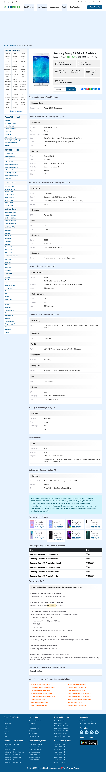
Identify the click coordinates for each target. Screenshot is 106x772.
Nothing (7, 84)
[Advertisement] (53, 28)
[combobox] (59, 89)
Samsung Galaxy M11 (11, 167)
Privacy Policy (33, 733)
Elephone (23, 84)
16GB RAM (8, 252)
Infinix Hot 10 (9, 170)
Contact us (32, 731)
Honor (15, 56)
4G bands (8, 265)
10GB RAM (8, 247)
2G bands (8, 259)
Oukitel (7, 92)
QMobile (7, 64)
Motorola (15, 66)
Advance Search (15, 111)
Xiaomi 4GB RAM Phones (38, 699)
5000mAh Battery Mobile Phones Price (79, 696)
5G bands (8, 267)
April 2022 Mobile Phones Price (77, 684)
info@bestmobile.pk (86, 721)
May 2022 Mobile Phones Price (40, 684)
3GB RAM (8, 236)
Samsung (13, 45)
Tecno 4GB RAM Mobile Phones (40, 690)
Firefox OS (8, 288)
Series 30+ (8, 299)
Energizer (15, 99)
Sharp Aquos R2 (10, 156)
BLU (23, 76)
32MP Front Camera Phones (39, 705)
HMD (15, 102)
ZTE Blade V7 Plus (10, 123)
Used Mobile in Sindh (10, 749)
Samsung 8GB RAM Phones (39, 702)
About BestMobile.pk (35, 721)
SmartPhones (8, 721)
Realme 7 (8, 178)
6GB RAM (8, 241)
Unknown (8, 302)
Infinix (15, 61)
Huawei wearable (10, 321)
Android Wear (9, 316)
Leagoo (15, 92)
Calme (7, 102)
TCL (23, 74)
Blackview (23, 87)
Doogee (15, 94)
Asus (23, 71)
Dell (7, 107)
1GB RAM (8, 230)
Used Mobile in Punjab (10, 747)
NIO (8, 99)
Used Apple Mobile (34, 747)
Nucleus (7, 327)
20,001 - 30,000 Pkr (59, 757)
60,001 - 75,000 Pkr (59, 747)
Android (7, 277)
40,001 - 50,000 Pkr (59, 752)
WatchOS (8, 307)
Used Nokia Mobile (34, 752)
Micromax (8, 82)
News (5, 736)
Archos (15, 87)
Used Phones (29, 7)
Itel (23, 79)
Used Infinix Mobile (34, 757)
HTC (8, 59)
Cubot (23, 94)
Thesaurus (32, 723)
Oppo (15, 64)
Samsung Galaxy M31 (11, 164)
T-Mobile (7, 97)
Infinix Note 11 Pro (10, 129)
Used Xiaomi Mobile (35, 749)
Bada (6, 313)
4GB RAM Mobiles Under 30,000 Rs (78, 705)
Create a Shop (97, 2)
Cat (8, 94)
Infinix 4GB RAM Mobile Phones (77, 690)
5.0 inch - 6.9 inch (10, 215)
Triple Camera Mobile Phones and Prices (43, 696)
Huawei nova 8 (9, 126)
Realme (23, 61)
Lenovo (15, 69)
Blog (5, 733)
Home (6, 45)
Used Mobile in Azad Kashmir (12, 757)
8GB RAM (8, 244)
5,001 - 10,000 (9, 203)
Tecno (7, 61)
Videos (31, 726)
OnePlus (7, 66)
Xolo (7, 89)
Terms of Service (34, 736)
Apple (15, 54)
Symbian (7, 291)
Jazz (15, 76)
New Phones (42, 7)
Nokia (23, 56)
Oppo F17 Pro (9, 161)
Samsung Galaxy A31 (11, 172)
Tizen (7, 296)
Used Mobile (7, 723)
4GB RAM (8, 238)
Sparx (23, 99)
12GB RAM (8, 249)
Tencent (7, 318)
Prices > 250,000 (10, 186)
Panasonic (23, 89)
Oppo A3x (8, 131)
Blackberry (8, 280)
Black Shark (23, 82)
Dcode (8, 104)
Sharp (8, 79)
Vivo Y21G (8, 120)
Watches (6, 731)
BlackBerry (7, 69)
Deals (64, 7)
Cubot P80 (8, 134)
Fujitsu (15, 104)
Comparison (54, 7)
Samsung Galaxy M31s (11, 175)
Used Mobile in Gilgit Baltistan (12, 762)
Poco (15, 82)
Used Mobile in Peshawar (61, 728)
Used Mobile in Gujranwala (62, 736)
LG (23, 59)
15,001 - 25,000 (9, 197)
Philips (23, 104)
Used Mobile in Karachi (61, 721)
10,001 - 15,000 (9, 200)
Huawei (7, 56)
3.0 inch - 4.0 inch (10, 221)
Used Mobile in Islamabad (11, 744)
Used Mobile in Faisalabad (62, 731)
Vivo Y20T (8, 145)
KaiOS (7, 304)
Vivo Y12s (8, 159)
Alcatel (23, 69)
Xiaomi (23, 54)
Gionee (15, 107)
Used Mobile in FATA (9, 759)
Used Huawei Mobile (35, 754)
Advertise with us (34, 728)
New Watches (75, 7)
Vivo (23, 64)
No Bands (8, 270)
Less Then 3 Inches (11, 223)
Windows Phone (10, 285)
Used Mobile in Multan (60, 733)
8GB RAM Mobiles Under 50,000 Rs (78, 687)
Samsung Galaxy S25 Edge (13, 140)
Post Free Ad (95, 7)
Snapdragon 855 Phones (75, 702)
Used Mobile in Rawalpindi (62, 726)
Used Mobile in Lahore (60, 723)
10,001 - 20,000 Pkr (59, 759)
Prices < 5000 (9, 205)
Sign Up (87, 2)
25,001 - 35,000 (9, 194)
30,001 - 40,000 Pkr (59, 754)
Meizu (7, 71)
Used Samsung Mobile (35, 744)
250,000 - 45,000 (10, 189)
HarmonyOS (8, 329)
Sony (15, 59)
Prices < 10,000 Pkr (59, 762)
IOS (6, 282)
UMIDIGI (23, 102)
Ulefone (15, 79)
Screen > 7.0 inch (10, 212)
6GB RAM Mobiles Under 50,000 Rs (41, 693)
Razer (15, 89)
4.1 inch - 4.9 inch (10, 218)
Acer (7, 87)
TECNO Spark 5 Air (10, 137)
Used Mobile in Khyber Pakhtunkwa (14, 752)
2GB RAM (8, 233)
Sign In (80, 2)
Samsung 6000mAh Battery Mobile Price (43, 687)
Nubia (15, 84)
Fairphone (15, 97)
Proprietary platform (11, 324)
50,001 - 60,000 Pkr (59, 749)
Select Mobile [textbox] (59, 89)
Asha (6, 293)
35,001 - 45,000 (9, 192)
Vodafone (8, 74)
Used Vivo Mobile (34, 759)
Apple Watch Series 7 (11, 142)
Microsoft (15, 74)
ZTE (15, 71)
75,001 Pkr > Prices (59, 744)
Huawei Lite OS (9, 310)
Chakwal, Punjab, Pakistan (88, 723)
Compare (71, 89)
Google (23, 66)
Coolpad (23, 97)
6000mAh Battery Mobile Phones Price (79, 693)
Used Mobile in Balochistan (12, 754)
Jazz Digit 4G (9, 153)
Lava (23, 92)
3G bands (8, 262)
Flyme (7, 332)
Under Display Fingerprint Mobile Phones (80, 699)
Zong (7, 76)
